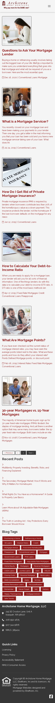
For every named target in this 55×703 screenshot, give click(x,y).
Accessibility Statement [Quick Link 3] (13, 660)
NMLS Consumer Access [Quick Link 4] (14, 665)
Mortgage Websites (22, 688)
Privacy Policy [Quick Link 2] (8, 655)
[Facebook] (51, 697)
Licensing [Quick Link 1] (6, 650)
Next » (31, 453)
